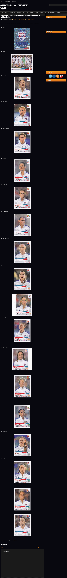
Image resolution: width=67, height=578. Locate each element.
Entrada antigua (41, 547)
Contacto (14, 1)
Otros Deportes (51, 12)
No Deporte (59, 12)
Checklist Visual (43, 12)
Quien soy (8, 1)
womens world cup (20, 19)
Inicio (2, 1)
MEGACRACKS (12, 12)
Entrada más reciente (5, 547)
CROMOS (36, 12)
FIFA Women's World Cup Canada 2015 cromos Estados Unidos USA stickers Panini (21, 16)
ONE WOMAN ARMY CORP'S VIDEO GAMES (14, 6)
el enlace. (15, 540)
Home (2, 12)
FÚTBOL (31, 12)
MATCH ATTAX (25, 12)
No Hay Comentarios (30, 19)
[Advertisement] (56, 43)
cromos (15, 19)
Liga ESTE (6, 12)
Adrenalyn (19, 12)
